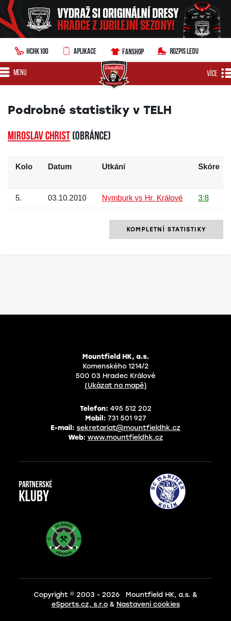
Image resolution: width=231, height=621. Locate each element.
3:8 (203, 198)
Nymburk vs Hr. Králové (142, 198)
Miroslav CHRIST (39, 136)
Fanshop (127, 50)
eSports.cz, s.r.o (79, 604)
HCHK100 (31, 50)
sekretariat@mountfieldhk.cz (128, 428)
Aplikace (79, 50)
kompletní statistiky (166, 229)
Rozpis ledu (177, 50)
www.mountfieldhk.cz (125, 437)
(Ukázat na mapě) (116, 385)
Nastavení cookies (148, 604)
